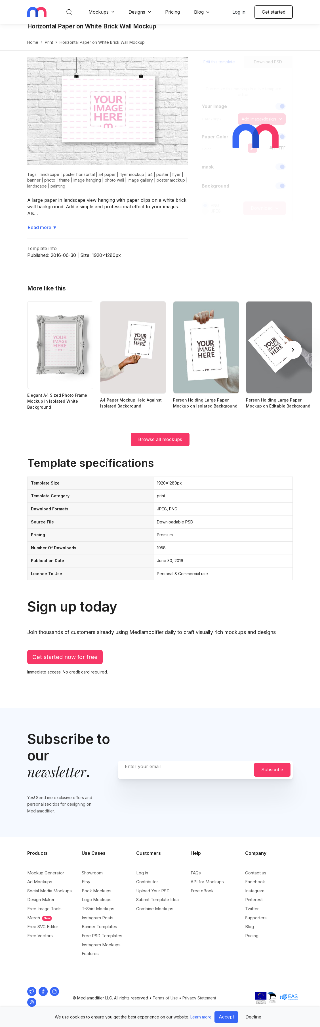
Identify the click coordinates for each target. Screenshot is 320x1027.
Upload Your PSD (153, 891)
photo (49, 186)
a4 (150, 180)
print (49, 48)
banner (34, 186)
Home (32, 48)
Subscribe (272, 770)
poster (162, 180)
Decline (253, 1017)
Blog (199, 12)
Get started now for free (65, 663)
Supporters (256, 918)
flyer (176, 180)
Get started (273, 12)
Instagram (254, 891)
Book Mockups (96, 891)
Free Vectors (40, 936)
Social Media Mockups (49, 891)
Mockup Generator (45, 873)
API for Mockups (207, 882)
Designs (137, 12)
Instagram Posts (97, 918)
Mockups (99, 12)
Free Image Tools (44, 909)
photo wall (114, 186)
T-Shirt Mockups (98, 909)
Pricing (172, 12)
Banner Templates (99, 927)
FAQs (196, 873)
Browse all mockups (160, 445)
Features (90, 954)
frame (64, 186)
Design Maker (40, 900)
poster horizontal (79, 180)
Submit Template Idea (157, 900)
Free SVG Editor (42, 927)
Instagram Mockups (101, 945)
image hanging (87, 186)
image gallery (140, 186)
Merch (39, 918)
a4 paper (107, 180)
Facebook (255, 882)
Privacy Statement (199, 998)
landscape (49, 180)
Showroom (92, 873)
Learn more (201, 1016)
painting (57, 192)
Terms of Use (165, 998)
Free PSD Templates (102, 936)
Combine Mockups (154, 909)
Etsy (86, 882)
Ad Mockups (39, 882)
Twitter (252, 909)
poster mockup (171, 186)
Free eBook (202, 891)
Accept (226, 1017)
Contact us (255, 873)
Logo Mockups (96, 900)
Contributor (147, 882)
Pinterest (254, 900)
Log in (238, 12)
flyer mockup (131, 180)
